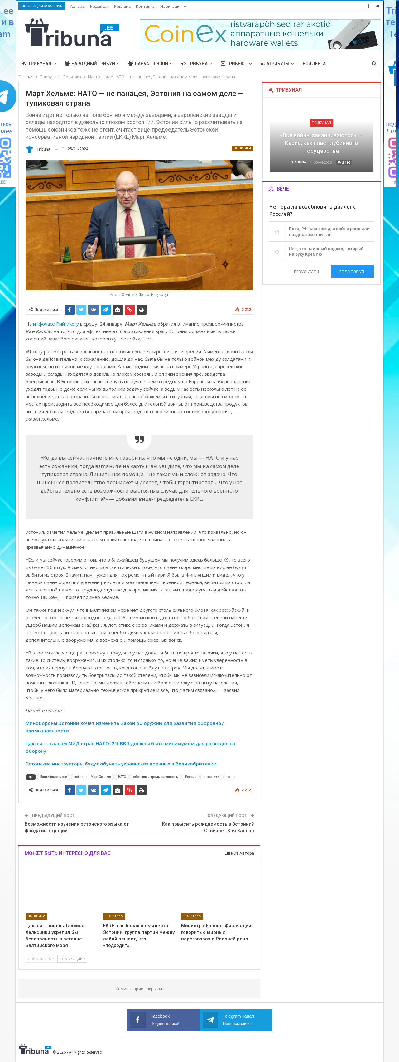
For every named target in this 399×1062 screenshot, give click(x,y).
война (79, 777)
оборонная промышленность (155, 777)
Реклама (122, 6)
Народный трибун (90, 63)
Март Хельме (101, 777)
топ (229, 777)
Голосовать (352, 271)
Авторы (77, 6)
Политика (242, 148)
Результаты (306, 271)
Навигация (171, 6)
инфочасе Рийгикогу (56, 324)
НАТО (122, 777)
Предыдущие (41, 958)
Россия (190, 777)
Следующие (72, 958)
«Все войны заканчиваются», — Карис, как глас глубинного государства (321, 143)
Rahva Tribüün (148, 63)
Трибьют (234, 63)
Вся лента (314, 63)
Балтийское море (53, 777)
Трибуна (194, 63)
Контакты (146, 6)
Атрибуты (275, 63)
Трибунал (36, 63)
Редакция (99, 6)
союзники (211, 777)
